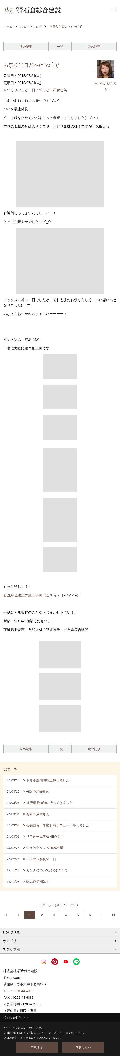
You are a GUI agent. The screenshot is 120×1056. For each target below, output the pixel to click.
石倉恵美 (60, 90)
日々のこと (40, 90)
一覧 (60, 46)
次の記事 (94, 46)
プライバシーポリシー (51, 1032)
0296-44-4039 (23, 991)
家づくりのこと (15, 90)
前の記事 (26, 46)
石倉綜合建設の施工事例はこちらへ (31, 595)
